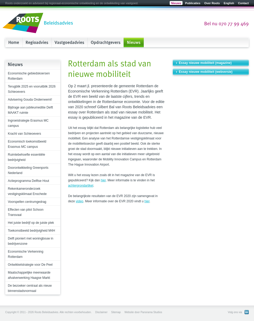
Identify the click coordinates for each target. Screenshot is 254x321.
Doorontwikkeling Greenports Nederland (28, 170)
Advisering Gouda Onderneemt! (30, 99)
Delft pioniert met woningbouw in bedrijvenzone (30, 241)
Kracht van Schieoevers (24, 133)
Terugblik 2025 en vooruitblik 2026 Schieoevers (32, 89)
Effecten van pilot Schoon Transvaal (25, 212)
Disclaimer (101, 312)
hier (103, 180)
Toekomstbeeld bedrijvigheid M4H (31, 230)
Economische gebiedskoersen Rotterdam (29, 76)
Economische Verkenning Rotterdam (25, 254)
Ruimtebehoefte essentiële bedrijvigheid (26, 157)
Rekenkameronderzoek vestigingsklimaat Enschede (27, 191)
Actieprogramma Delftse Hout (28, 181)
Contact (243, 3)
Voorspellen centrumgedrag (27, 202)
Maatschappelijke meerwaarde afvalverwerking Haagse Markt (29, 275)
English (229, 3)
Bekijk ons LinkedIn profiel (247, 312)
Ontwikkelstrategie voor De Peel (30, 264)
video (79, 201)
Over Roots (212, 3)
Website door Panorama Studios (143, 312)
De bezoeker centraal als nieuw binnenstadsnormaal (30, 288)
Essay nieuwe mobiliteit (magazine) (205, 63)
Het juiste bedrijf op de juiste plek (31, 223)
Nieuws (176, 3)
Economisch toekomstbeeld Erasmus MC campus (27, 144)
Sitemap (116, 312)
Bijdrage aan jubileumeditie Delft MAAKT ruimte (30, 110)
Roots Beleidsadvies (38, 23)
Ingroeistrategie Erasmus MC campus (28, 123)
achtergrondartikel (80, 185)
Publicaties (192, 3)
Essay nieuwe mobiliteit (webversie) (206, 72)
